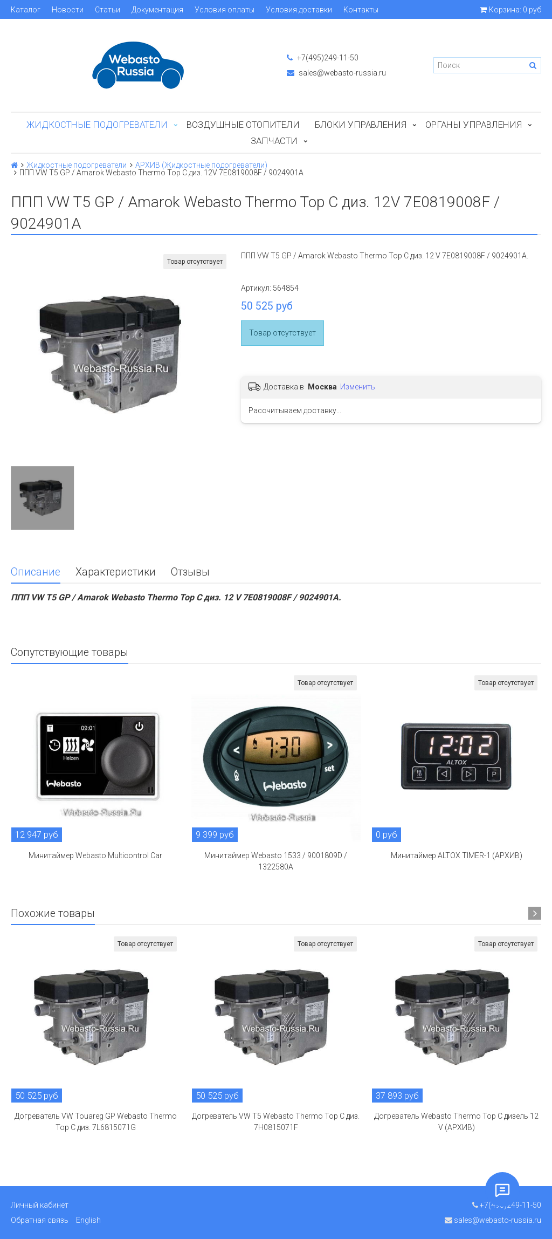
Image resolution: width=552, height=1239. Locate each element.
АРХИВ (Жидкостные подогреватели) (201, 165)
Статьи (107, 9)
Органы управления (473, 124)
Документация (157, 9)
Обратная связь (39, 1220)
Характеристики (115, 572)
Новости (68, 9)
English (88, 1220)
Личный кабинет (39, 1205)
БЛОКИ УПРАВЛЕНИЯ (360, 124)
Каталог (25, 9)
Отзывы (190, 572)
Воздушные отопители (243, 124)
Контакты (360, 9)
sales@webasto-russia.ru (336, 73)
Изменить (357, 386)
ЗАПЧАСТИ (274, 140)
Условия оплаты (224, 9)
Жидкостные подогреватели (97, 124)
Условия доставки (299, 9)
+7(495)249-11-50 (322, 57)
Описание (35, 572)
